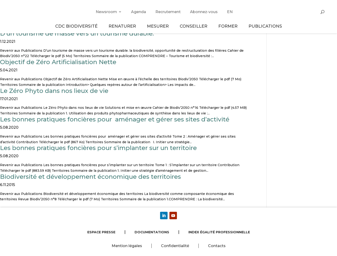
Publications (265, 26)
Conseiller (194, 26)
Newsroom (106, 12)
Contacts (217, 246)
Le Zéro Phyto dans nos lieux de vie (54, 91)
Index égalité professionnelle (219, 232)
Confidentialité (175, 246)
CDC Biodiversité (77, 26)
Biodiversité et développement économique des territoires (90, 176)
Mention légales (127, 246)
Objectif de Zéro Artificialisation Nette (58, 62)
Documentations (152, 232)
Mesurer (158, 26)
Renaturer (123, 26)
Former (228, 26)
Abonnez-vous (204, 12)
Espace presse (101, 232)
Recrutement (168, 12)
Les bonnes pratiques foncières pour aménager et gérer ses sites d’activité (114, 119)
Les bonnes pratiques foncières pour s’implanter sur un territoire (98, 148)
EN (230, 12)
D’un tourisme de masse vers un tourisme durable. (77, 33)
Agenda (138, 12)
